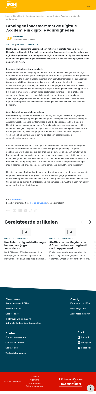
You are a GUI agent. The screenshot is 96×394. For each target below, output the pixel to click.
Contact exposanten (16, 337)
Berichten (17, 16)
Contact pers (12, 348)
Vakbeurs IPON (13, 309)
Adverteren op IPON (80, 314)
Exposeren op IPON (80, 303)
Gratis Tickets (13, 314)
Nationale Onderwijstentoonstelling (23, 323)
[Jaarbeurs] (70, 384)
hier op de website (38, 203)
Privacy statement (34, 386)
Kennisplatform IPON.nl (17, 303)
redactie (18, 36)
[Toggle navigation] (89, 4)
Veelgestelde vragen (16, 353)
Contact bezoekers (15, 343)
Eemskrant (17, 199)
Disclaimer (35, 377)
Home (7, 16)
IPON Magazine (78, 309)
